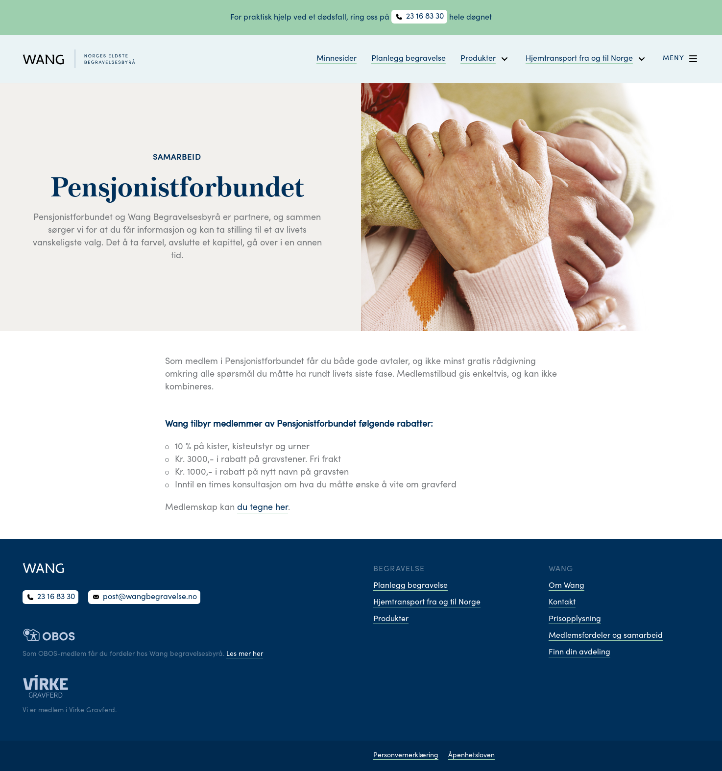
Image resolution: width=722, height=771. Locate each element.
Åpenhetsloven (471, 755)
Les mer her (244, 654)
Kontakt (562, 602)
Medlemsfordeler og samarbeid (606, 636)
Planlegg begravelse (408, 59)
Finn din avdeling (579, 652)
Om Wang (566, 586)
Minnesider (336, 59)
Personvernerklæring (405, 755)
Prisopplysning (575, 619)
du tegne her (262, 508)
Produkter (391, 619)
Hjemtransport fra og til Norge (427, 602)
